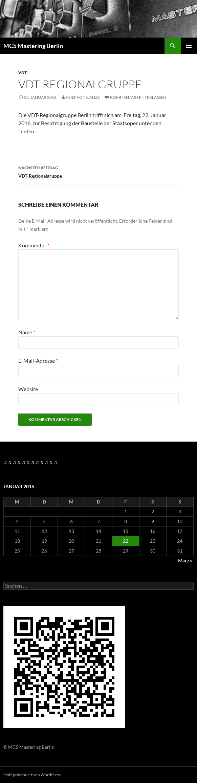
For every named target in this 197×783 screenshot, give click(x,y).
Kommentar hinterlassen (138, 97)
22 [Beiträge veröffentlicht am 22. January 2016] (125, 541)
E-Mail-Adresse (38, 360)
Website (28, 389)
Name (26, 332)
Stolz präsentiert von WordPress (32, 774)
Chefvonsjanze (83, 97)
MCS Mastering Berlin (33, 45)
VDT (22, 72)
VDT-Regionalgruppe (98, 171)
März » (185, 560)
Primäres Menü (189, 46)
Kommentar (33, 245)
